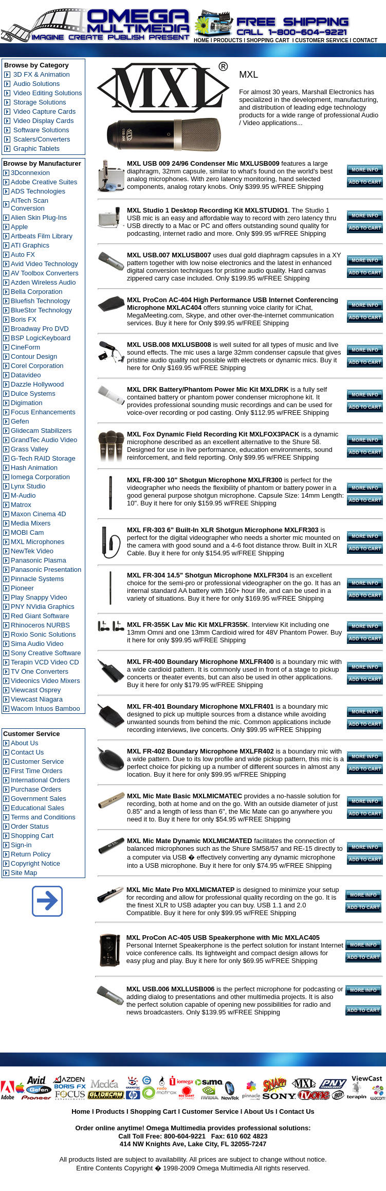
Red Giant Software (40, 616)
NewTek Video (32, 551)
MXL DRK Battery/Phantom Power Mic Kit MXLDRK (208, 389)
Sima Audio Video (37, 643)
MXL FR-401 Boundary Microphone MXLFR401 (200, 706)
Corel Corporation (37, 366)
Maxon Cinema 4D (38, 514)
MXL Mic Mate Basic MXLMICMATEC (184, 796)
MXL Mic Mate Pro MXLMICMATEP (180, 890)
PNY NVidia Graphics (43, 606)
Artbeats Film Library (41, 236)
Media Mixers (30, 523)
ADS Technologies (38, 191)
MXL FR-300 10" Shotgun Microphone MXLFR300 (204, 480)
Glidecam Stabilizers (41, 430)
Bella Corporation (36, 291)
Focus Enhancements (43, 412)
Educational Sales (37, 808)
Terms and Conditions (43, 817)
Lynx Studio (28, 486)
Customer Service (37, 761)
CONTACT (365, 40)
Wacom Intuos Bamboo (45, 708)
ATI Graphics (30, 245)
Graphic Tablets (36, 148)
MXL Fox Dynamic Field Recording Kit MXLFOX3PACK (213, 434)
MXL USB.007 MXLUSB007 (169, 255)
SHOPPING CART (268, 40)
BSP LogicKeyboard (40, 338)
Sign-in (21, 845)
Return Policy (30, 854)
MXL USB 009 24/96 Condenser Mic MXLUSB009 (203, 163)
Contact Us (27, 752)
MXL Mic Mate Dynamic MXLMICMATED (189, 841)
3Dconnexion (30, 173)
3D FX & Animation (41, 74)
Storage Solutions (39, 102)
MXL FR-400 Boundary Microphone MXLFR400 (200, 661)
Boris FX (23, 319)
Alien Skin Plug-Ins (39, 217)
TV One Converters (39, 671)
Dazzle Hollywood (37, 384)
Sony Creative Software (46, 653)
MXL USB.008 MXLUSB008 (169, 344)
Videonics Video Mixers (45, 681)
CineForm (25, 347)
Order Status (30, 826)
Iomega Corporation (40, 477)
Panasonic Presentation (46, 569)
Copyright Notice (35, 863)
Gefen (20, 421)
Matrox (21, 505)
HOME (201, 40)
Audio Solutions (36, 83)
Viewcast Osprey (36, 690)
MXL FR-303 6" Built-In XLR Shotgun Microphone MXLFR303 (223, 530)
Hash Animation (34, 467)
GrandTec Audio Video (44, 440)
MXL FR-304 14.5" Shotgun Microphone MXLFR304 (207, 575)
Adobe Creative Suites (44, 182)
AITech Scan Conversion (29, 204)
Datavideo (26, 375)
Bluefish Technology (40, 301)
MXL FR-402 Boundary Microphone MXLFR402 (200, 751)
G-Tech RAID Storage (43, 458)
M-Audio (23, 495)
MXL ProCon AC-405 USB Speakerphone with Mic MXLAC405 (223, 937)
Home (80, 1111)
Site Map (24, 873)
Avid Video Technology (44, 264)
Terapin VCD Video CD (45, 662)
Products (110, 1111)
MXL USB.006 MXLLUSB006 (170, 989)
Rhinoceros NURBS (40, 625)
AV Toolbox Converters (45, 273)
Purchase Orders (36, 789)
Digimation (26, 403)
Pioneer (22, 588)
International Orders (40, 780)
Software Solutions (41, 130)
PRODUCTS (227, 40)
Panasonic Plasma (38, 560)
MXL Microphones (37, 542)
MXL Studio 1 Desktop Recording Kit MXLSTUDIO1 (207, 210)
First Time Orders (36, 771)
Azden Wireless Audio (43, 282)
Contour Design (34, 356)
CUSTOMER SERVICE (321, 40)
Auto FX (23, 254)
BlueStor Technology (41, 310)
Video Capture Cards (44, 111)
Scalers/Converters (41, 139)
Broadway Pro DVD (40, 328)
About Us (24, 743)
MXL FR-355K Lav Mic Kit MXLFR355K (187, 624)
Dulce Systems (33, 393)
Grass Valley (29, 449)
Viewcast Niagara (37, 699)
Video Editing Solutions (47, 93)
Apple (19, 227)
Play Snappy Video (39, 597)
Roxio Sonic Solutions (43, 634)
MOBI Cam (27, 532)
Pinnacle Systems (37, 579)
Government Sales (38, 798)
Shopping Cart (32, 835)
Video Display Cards (43, 121)
